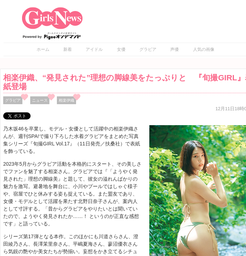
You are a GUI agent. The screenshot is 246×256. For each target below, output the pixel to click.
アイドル (94, 49)
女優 (121, 49)
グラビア (147, 49)
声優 (174, 49)
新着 (67, 49)
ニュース (40, 100)
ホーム (43, 49)
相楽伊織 (66, 100)
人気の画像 (203, 49)
